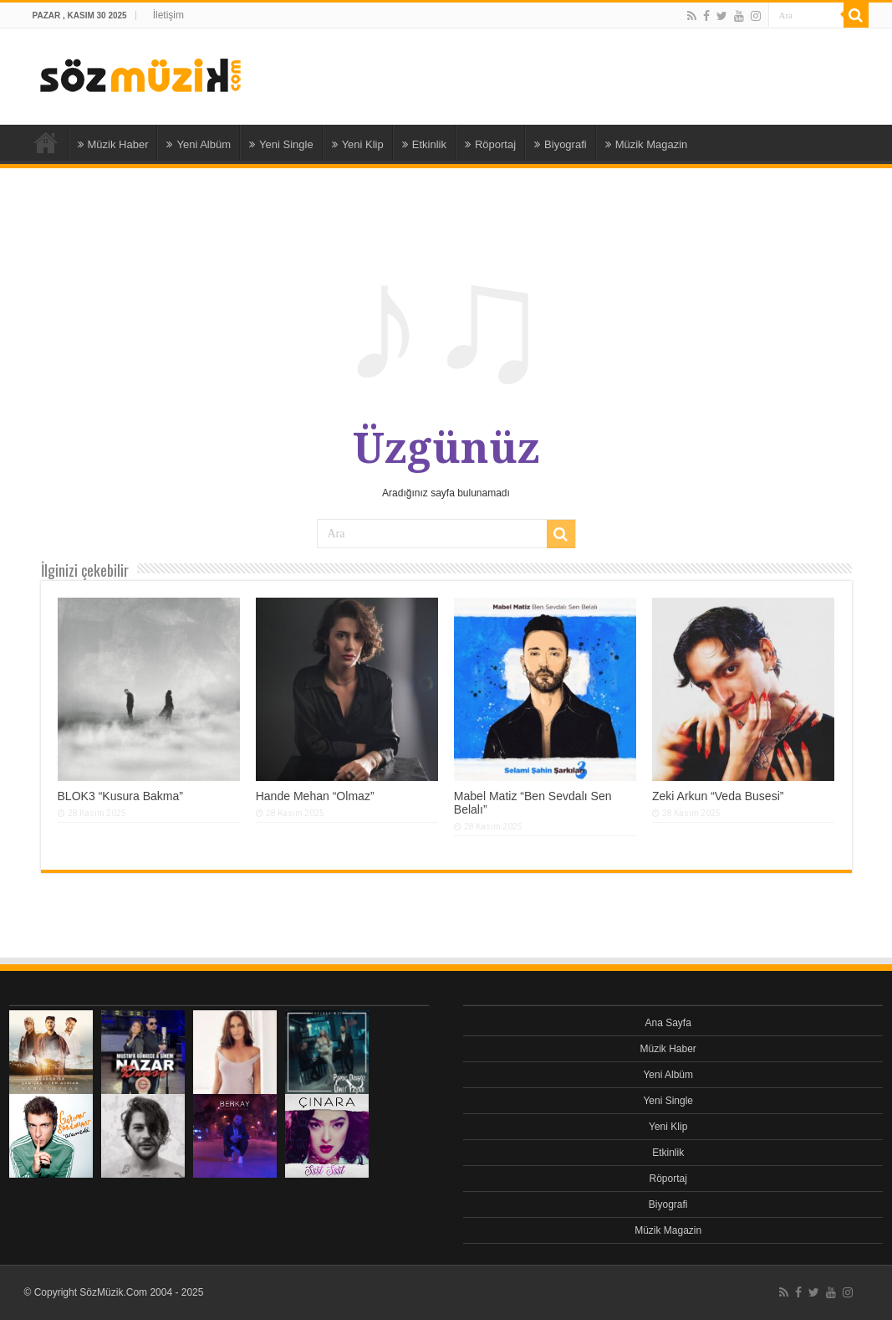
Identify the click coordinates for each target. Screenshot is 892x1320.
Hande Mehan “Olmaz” (315, 796)
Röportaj (490, 144)
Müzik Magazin (646, 144)
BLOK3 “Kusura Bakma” (121, 796)
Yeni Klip (358, 144)
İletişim (168, 15)
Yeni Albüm (198, 144)
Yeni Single (281, 144)
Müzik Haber (113, 144)
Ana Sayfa (46, 142)
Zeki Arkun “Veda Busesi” (718, 796)
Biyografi (560, 144)
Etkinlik (424, 144)
